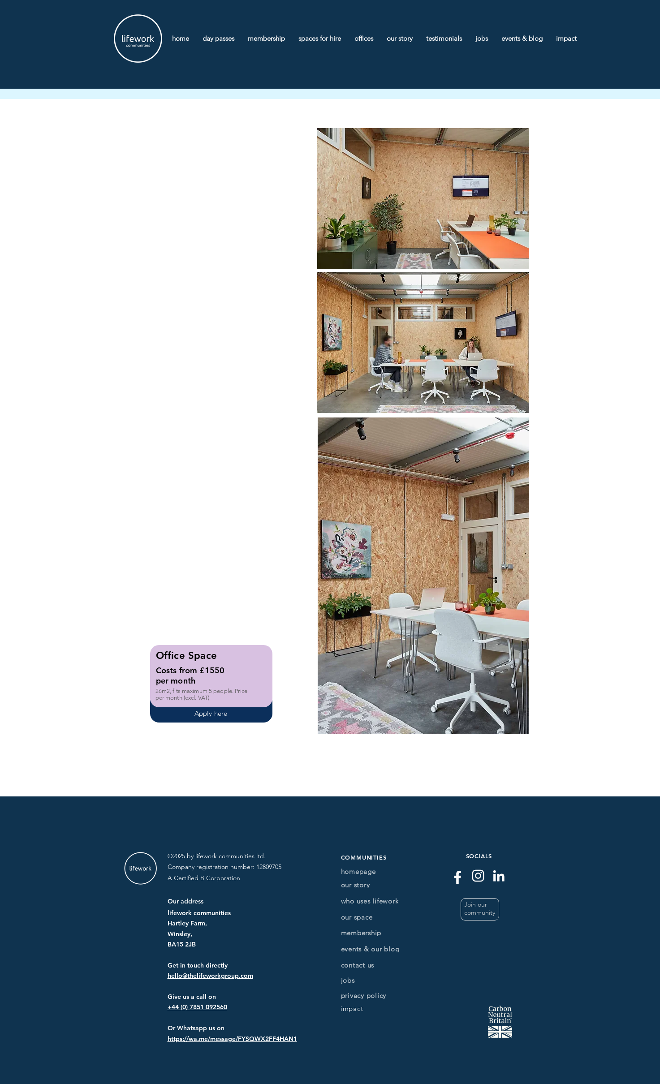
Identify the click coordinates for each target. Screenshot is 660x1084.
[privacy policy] (366, 995)
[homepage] (366, 871)
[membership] (366, 932)
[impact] (352, 1008)
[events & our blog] (378, 949)
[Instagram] (478, 876)
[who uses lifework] (380, 901)
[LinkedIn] (499, 876)
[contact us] (368, 965)
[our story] (366, 884)
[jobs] (366, 980)
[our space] (366, 917)
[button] (480, 909)
